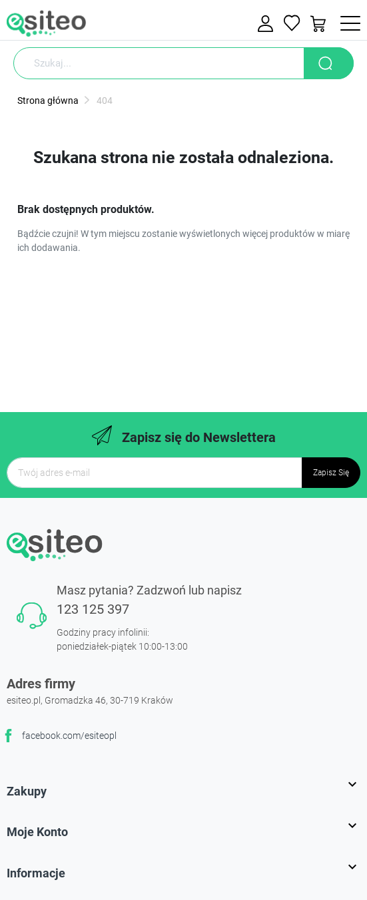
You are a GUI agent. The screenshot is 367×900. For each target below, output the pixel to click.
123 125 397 (93, 609)
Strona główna (48, 100)
